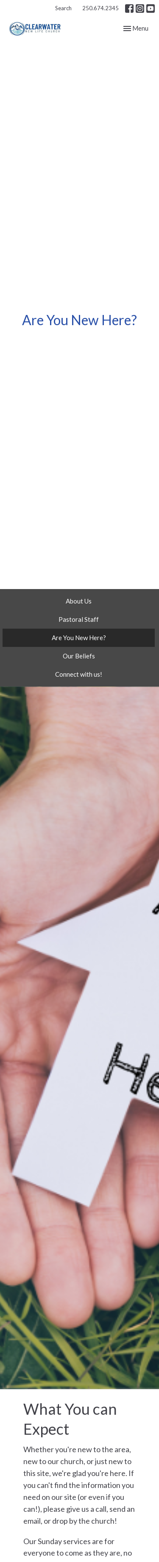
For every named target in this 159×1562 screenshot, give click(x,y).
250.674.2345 (100, 8)
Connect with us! (78, 674)
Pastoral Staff (79, 619)
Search (63, 8)
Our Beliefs (79, 656)
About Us (79, 601)
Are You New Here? (79, 637)
